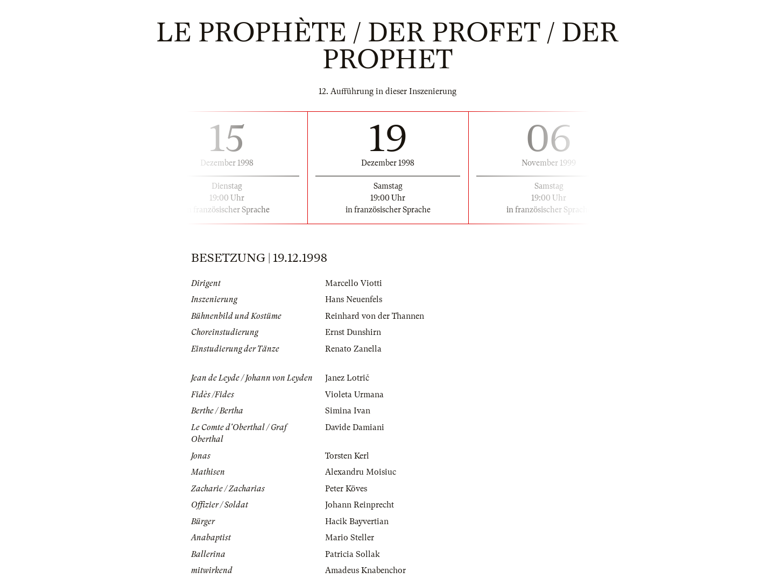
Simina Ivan (347, 411)
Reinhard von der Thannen (374, 316)
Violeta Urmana (354, 394)
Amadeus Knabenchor (365, 570)
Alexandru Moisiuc (360, 472)
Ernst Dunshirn (353, 332)
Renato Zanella (353, 349)
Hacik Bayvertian (357, 521)
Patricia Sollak (352, 554)
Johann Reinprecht (359, 505)
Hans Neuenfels (353, 299)
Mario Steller (349, 537)
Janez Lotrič (347, 378)
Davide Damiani (354, 427)
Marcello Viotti (353, 283)
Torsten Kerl (347, 456)
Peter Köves (346, 489)
